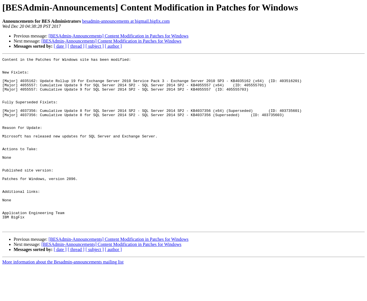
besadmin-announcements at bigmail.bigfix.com (126, 21)
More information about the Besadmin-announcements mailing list (63, 296)
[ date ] (60, 46)
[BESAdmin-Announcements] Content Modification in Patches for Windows (118, 36)
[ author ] (113, 46)
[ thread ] (76, 46)
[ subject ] (95, 46)
